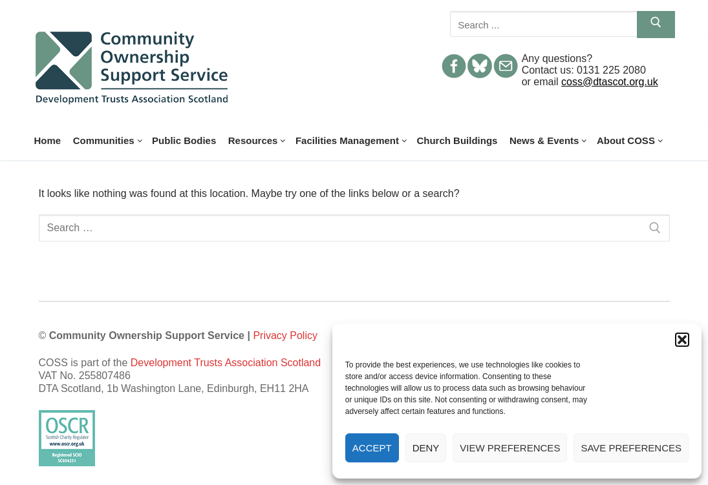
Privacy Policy (285, 335)
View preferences (510, 447)
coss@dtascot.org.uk (609, 81)
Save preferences (631, 447)
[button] (682, 339)
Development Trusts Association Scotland (226, 362)
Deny (426, 447)
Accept (372, 447)
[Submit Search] (656, 24)
